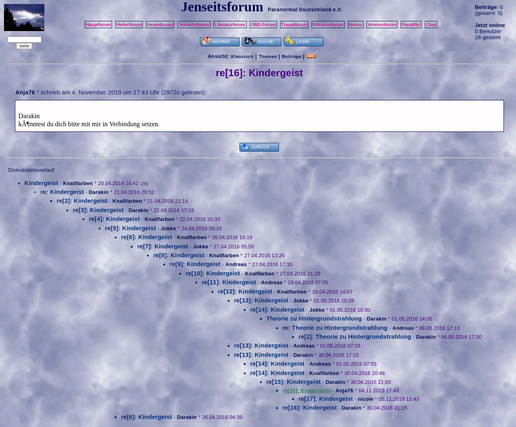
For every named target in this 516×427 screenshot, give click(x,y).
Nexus (355, 24)
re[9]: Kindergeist (195, 263)
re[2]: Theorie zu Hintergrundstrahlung (354, 336)
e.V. (337, 9)
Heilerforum (129, 24)
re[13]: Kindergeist (261, 300)
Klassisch (242, 56)
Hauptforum (98, 24)
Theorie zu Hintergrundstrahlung (314, 318)
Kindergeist (41, 182)
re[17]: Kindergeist (325, 398)
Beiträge (291, 56)
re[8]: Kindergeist (178, 255)
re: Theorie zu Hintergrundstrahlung (334, 327)
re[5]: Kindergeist (130, 228)
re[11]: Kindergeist (229, 282)
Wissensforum (328, 24)
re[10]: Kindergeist (212, 273)
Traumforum (294, 24)
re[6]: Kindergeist (146, 236)
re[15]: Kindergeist (293, 381)
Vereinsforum (382, 24)
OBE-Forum (263, 24)
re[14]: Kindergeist (277, 309)
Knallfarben (78, 183)
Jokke (168, 228)
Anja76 (25, 92)
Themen (268, 56)
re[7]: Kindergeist (162, 246)
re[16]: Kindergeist (309, 407)
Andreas (236, 264)
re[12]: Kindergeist (245, 291)
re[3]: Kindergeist (98, 209)
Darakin (98, 192)
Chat (431, 24)
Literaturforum (229, 24)
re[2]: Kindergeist (82, 200)
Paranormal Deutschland (299, 9)
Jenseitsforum (194, 24)
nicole (365, 399)
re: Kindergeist (62, 191)
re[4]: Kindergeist (114, 218)
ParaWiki (411, 24)
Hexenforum (160, 24)
